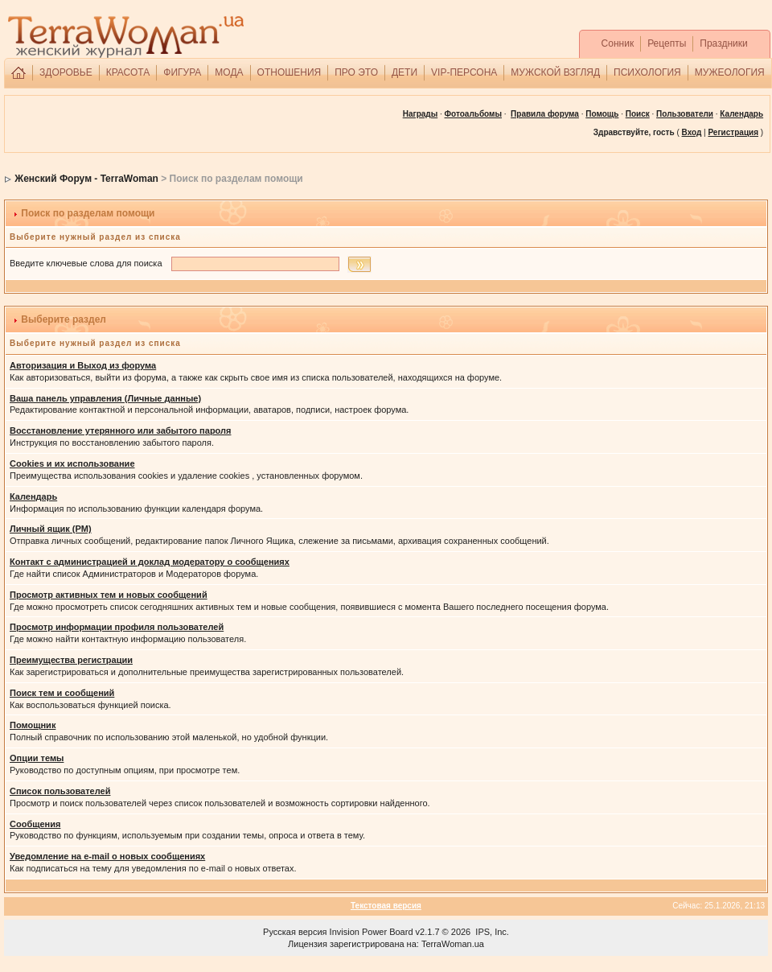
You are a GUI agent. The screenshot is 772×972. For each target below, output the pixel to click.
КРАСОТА (128, 72)
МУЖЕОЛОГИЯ (730, 72)
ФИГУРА (182, 72)
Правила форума (545, 113)
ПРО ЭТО (356, 72)
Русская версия (294, 932)
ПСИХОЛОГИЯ (647, 72)
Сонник (618, 43)
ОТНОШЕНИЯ (289, 72)
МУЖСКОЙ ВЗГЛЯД (555, 72)
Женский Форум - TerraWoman (86, 178)
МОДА (229, 72)
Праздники (723, 43)
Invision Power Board (371, 932)
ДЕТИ (404, 72)
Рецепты (666, 43)
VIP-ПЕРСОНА (464, 72)
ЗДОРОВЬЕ (65, 72)
